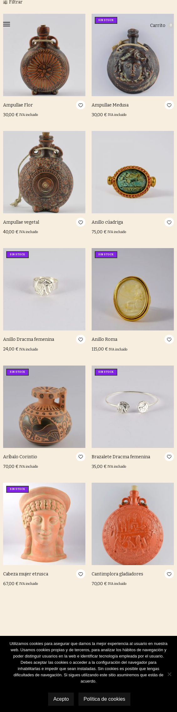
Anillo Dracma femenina (28, 339)
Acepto (61, 699)
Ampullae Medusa (110, 105)
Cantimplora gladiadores (117, 574)
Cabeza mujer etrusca (25, 574)
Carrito (162, 25)
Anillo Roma (104, 339)
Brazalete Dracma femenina (121, 457)
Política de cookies (104, 699)
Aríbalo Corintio (20, 457)
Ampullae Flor (18, 105)
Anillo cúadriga (107, 222)
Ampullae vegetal (21, 222)
